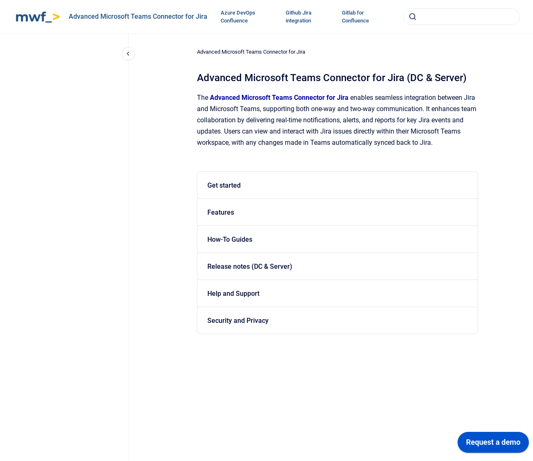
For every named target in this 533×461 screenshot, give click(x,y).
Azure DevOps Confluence (238, 17)
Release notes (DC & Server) (249, 266)
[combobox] (461, 17)
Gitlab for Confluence (355, 17)
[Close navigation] (128, 53)
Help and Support (233, 293)
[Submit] (412, 16)
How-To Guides (229, 239)
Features (220, 212)
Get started (224, 185)
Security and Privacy (238, 321)
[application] (493, 444)
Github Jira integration (298, 17)
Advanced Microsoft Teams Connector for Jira (138, 16)
